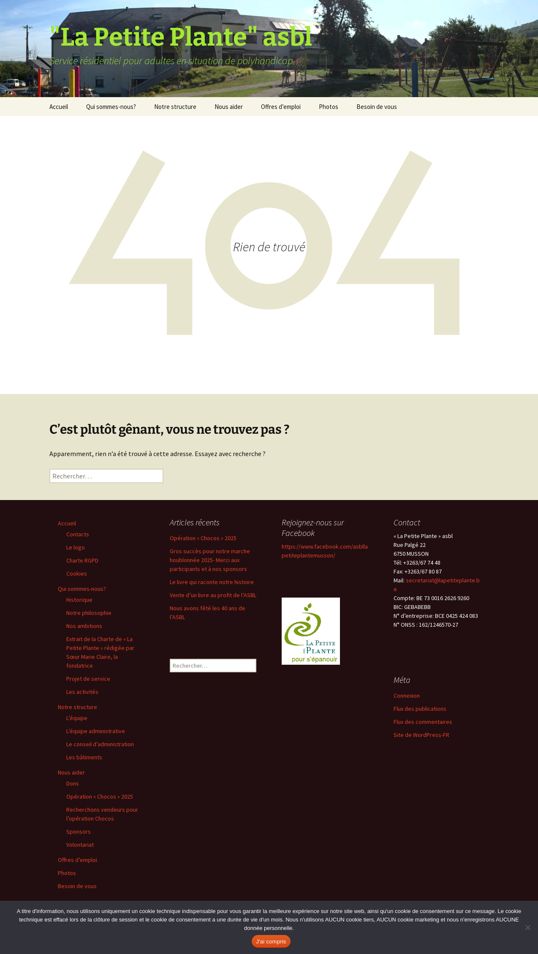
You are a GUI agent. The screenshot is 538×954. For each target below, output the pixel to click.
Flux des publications (420, 708)
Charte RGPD (82, 560)
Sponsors (78, 831)
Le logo (75, 547)
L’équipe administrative (95, 731)
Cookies (76, 573)
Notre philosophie (88, 613)
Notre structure (175, 107)
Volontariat (80, 844)
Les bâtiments (84, 757)
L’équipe (76, 718)
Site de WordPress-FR (421, 735)
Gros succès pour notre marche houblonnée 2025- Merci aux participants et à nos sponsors (210, 560)
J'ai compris (271, 941)
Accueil (58, 107)
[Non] (527, 927)
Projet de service (88, 678)
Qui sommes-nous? (111, 107)
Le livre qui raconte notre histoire (212, 582)
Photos (328, 107)
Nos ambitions (84, 626)
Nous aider (229, 107)
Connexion (407, 695)
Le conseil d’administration (100, 744)
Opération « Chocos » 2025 (99, 796)
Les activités (82, 692)
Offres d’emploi (281, 107)
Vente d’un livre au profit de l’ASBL (213, 595)
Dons (72, 783)
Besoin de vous (376, 107)
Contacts (77, 534)
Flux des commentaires (423, 722)
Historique (79, 599)
